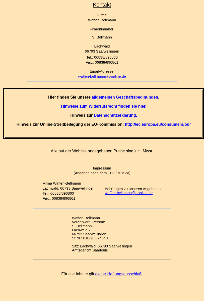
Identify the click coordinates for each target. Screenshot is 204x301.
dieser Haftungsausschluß (118, 274)
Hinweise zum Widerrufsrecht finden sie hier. (103, 106)
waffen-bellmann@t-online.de (102, 76)
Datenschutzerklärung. (115, 115)
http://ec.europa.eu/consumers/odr (158, 124)
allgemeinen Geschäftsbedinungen (125, 97)
